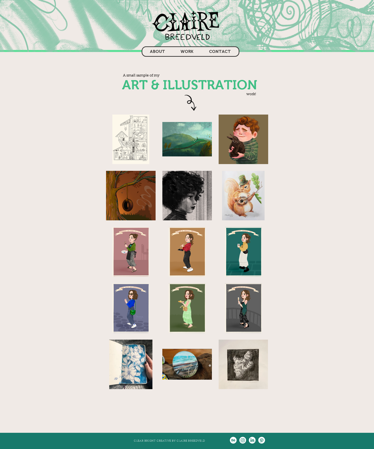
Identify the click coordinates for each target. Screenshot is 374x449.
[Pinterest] (261, 440)
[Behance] (233, 440)
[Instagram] (242, 440)
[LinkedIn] (252, 440)
